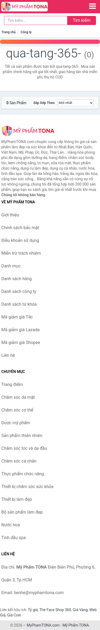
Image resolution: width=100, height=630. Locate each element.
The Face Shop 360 (55, 610)
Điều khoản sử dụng (20, 240)
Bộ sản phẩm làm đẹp (22, 512)
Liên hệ (8, 355)
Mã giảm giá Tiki (17, 317)
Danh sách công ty (18, 291)
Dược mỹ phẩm (15, 422)
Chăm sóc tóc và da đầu (24, 448)
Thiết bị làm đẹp (16, 499)
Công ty (26, 32)
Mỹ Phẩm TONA (75, 625)
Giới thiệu (10, 214)
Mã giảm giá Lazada (20, 329)
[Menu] (92, 6)
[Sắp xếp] (75, 102)
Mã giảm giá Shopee (20, 342)
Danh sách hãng (16, 278)
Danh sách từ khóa (19, 304)
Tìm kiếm (81, 20)
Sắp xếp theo (44, 103)
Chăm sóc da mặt (18, 397)
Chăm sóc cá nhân (19, 461)
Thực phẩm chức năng (22, 473)
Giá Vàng (80, 610)
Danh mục (11, 265)
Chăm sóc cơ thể (17, 410)
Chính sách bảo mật (20, 227)
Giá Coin (14, 615)
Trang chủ (8, 32)
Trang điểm (12, 384)
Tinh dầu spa (13, 537)
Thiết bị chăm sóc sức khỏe (27, 486)
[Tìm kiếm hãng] (35, 20)
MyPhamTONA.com (43, 625)
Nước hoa (10, 524)
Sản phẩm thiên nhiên (21, 435)
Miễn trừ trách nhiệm (21, 253)
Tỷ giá (33, 610)
